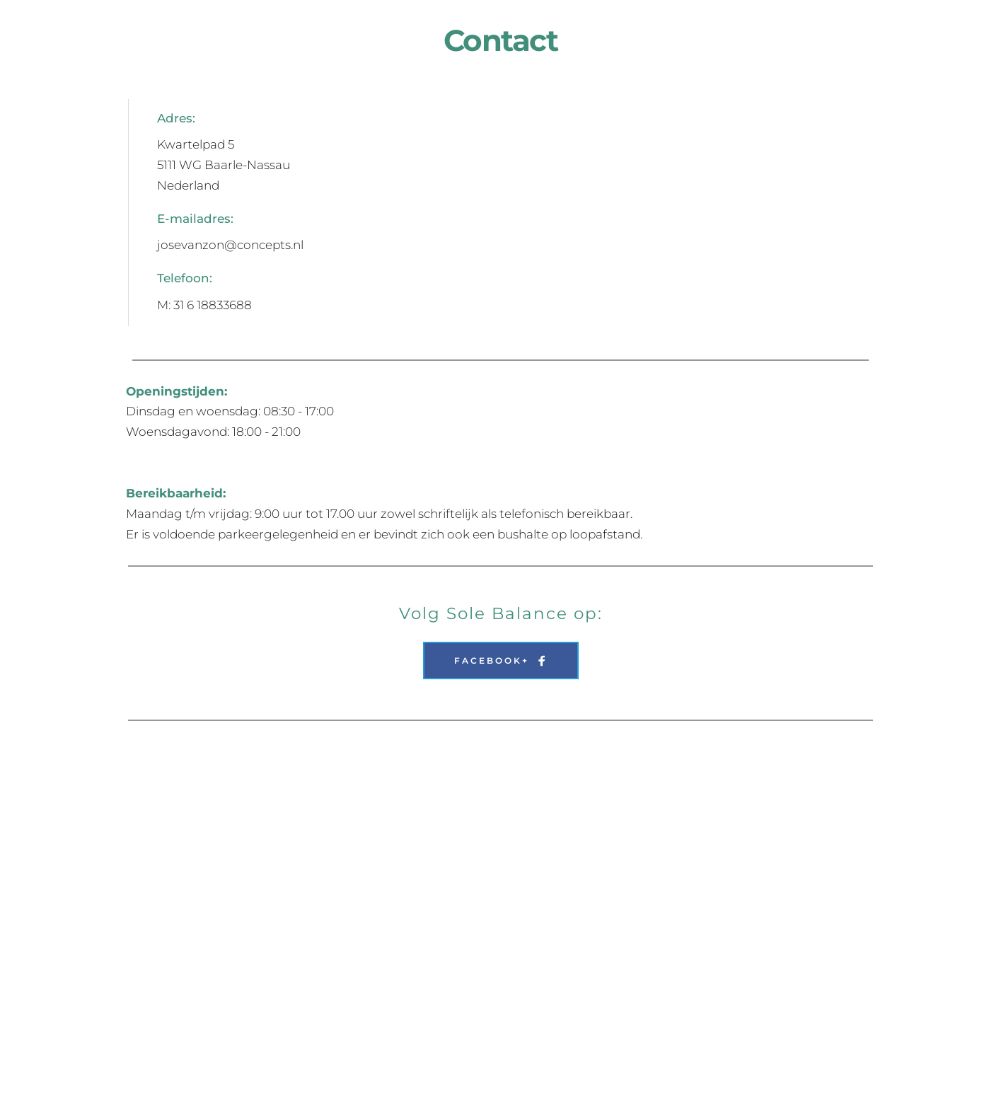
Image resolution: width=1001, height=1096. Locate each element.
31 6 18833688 (212, 305)
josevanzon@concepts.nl (230, 245)
